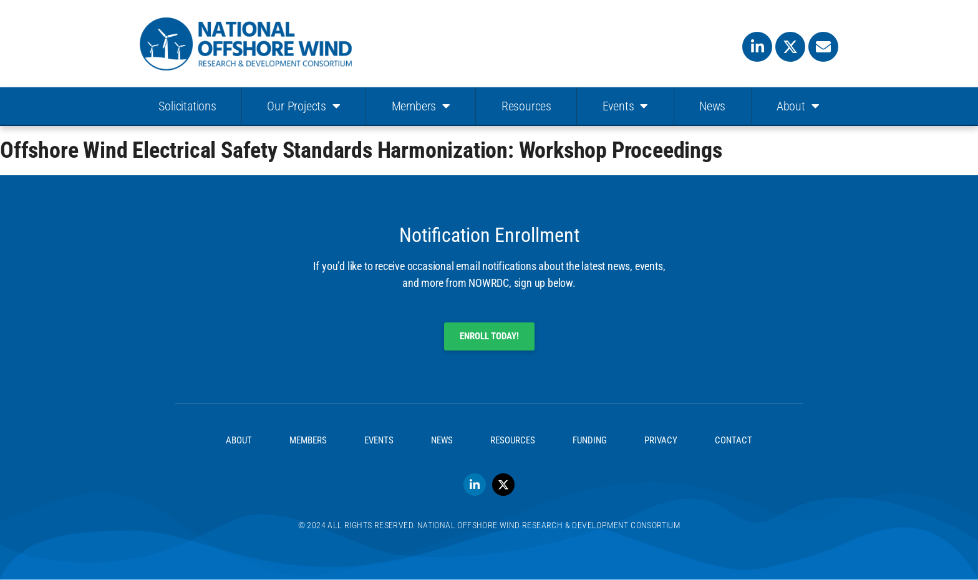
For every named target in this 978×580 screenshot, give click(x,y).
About (798, 106)
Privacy (660, 440)
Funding (590, 440)
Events (626, 106)
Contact (733, 440)
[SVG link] (246, 43)
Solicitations (187, 106)
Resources (526, 106)
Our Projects (303, 106)
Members (421, 106)
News (712, 106)
